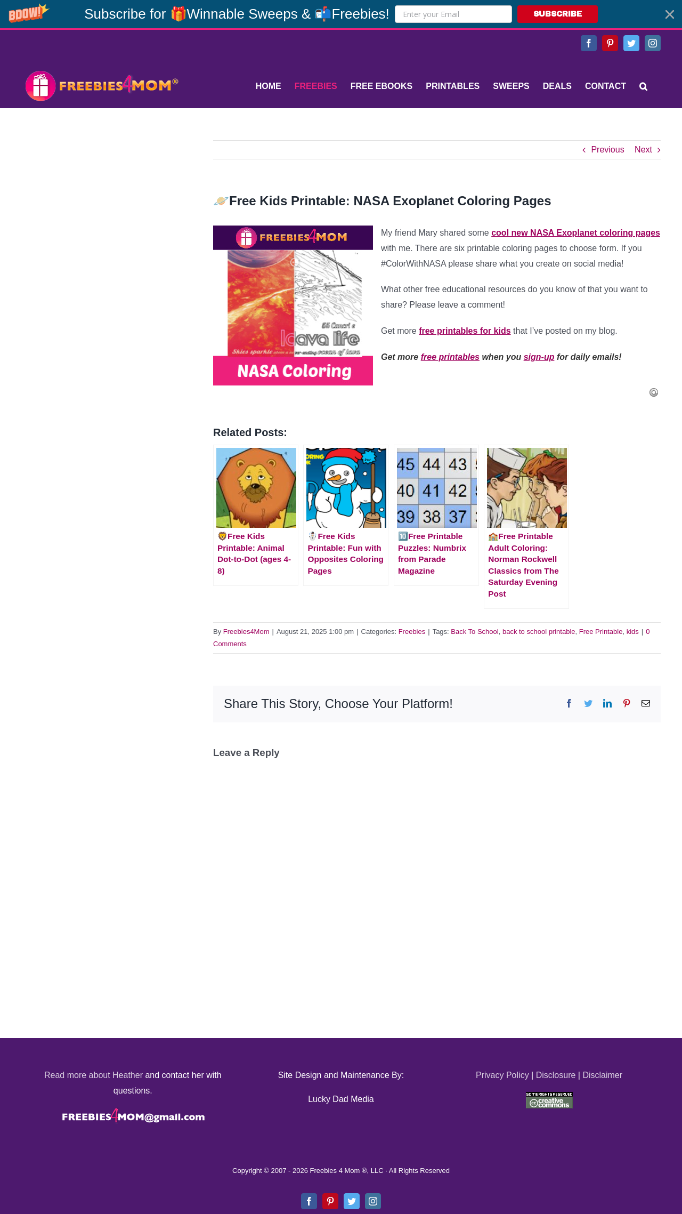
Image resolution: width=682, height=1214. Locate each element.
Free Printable (601, 632)
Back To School (474, 632)
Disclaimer (602, 1075)
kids (633, 632)
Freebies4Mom (246, 632)
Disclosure (556, 1075)
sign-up (539, 356)
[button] (341, 14)
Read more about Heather (93, 1075)
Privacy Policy (502, 1075)
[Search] (643, 86)
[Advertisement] (101, 207)
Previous (607, 149)
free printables (450, 356)
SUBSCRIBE (557, 14)
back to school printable (538, 632)
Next (643, 149)
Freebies (412, 632)
